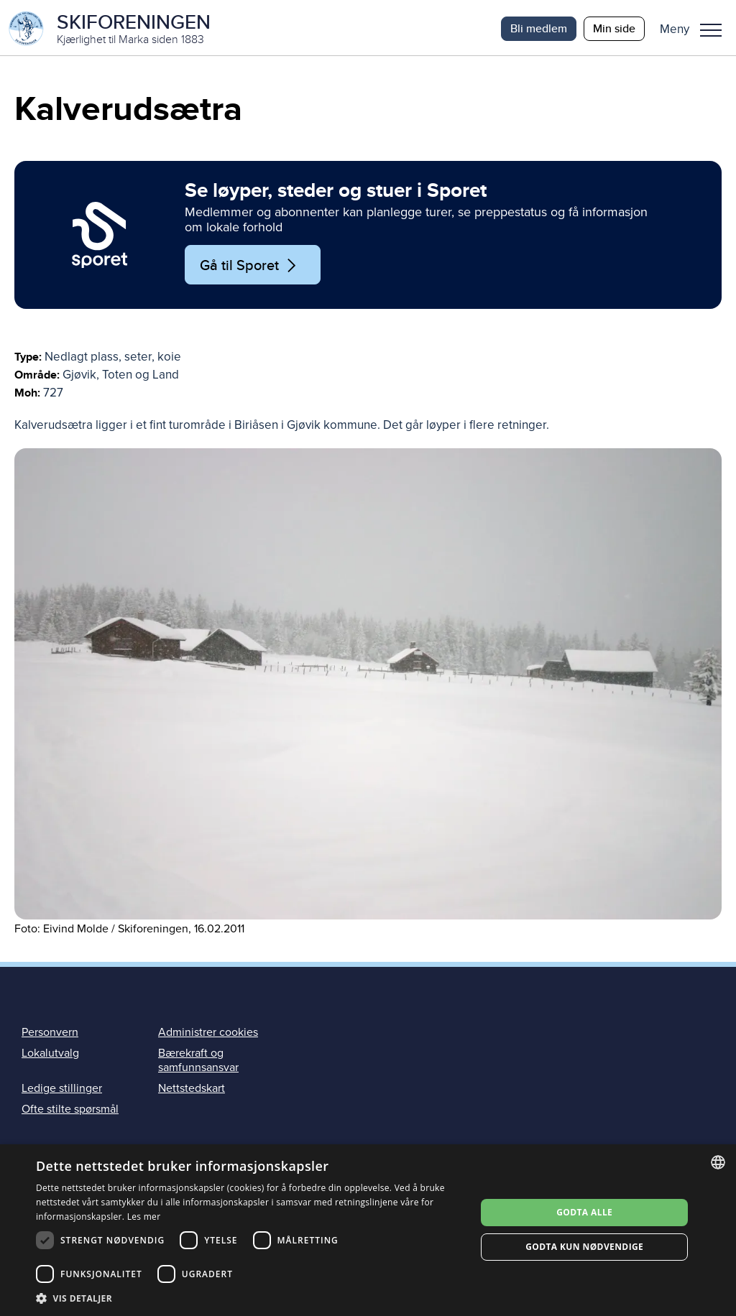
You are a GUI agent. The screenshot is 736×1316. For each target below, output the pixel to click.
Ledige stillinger (62, 1090)
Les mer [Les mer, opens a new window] (144, 1216)
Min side (614, 28)
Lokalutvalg (50, 1055)
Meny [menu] (711, 30)
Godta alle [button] (584, 1212)
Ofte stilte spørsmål (70, 1111)
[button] (696, 29)
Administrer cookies (208, 1034)
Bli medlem (538, 28)
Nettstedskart (191, 1090)
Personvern (50, 1034)
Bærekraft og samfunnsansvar (198, 1062)
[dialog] (368, 1230)
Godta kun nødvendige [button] (584, 1247)
